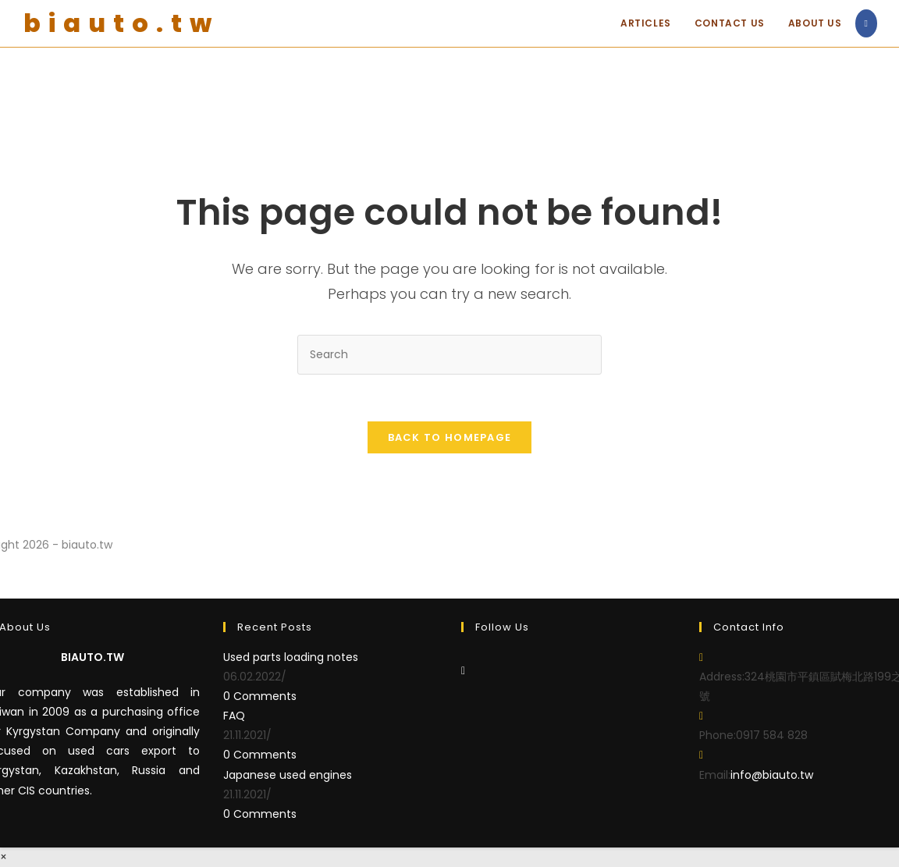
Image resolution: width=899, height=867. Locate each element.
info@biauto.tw (771, 775)
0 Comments (260, 696)
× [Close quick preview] (3, 857)
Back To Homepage (450, 437)
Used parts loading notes (290, 657)
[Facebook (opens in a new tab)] (866, 23)
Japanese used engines (287, 775)
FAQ (234, 715)
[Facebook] (463, 670)
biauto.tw (121, 23)
